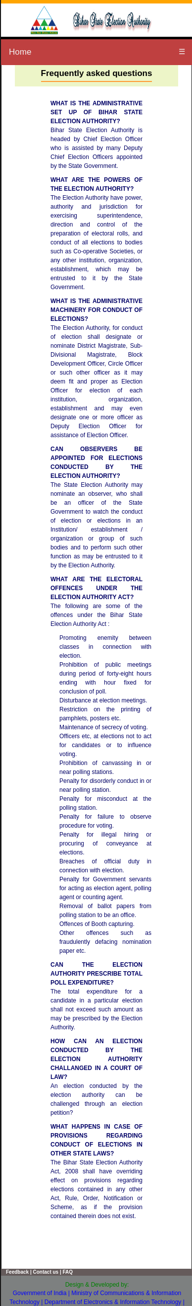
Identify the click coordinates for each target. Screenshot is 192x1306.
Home (20, 52)
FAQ (67, 1272)
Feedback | (19, 1272)
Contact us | (46, 1272)
